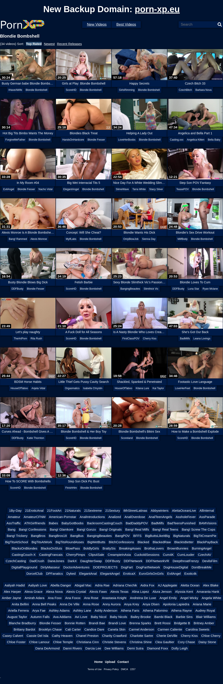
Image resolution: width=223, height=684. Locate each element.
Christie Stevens (114, 642)
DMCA (124, 669)
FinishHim (71, 487)
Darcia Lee (93, 648)
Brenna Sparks (140, 623)
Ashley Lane (82, 610)
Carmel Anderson (141, 629)
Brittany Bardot (24, 629)
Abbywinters (160, 510)
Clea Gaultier (164, 642)
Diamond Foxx (157, 648)
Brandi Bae (97, 623)
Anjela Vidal (38, 388)
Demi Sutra (135, 648)
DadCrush (36, 561)
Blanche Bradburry (22, 623)
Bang (11, 529)
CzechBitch (185, 89)
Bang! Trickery (17, 536)
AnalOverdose (134, 517)
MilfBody (182, 239)
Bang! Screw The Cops (198, 529)
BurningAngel (201, 548)
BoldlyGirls (91, 548)
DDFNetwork (133, 561)
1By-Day (15, 510)
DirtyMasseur (50, 567)
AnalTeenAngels (160, 517)
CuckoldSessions (146, 554)
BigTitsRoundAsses (70, 542)
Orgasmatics (72, 388)
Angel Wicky (189, 598)
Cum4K (168, 554)
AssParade (207, 517)
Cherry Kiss (149, 338)
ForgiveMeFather (15, 139)
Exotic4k (190, 573)
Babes (53, 523)
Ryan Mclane (210, 288)
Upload (110, 662)
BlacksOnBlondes (24, 548)
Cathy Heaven (62, 636)
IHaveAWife (15, 89)
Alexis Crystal (76, 591)
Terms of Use (95, 669)
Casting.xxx (176, 139)
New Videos (96, 24)
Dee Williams (114, 648)
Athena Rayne (181, 610)
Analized (114, 517)
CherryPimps (75, 554)
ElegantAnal (88, 573)
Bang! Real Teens (165, 529)
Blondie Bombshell (36, 89)
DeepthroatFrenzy (186, 561)
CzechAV (204, 554)
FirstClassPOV (131, 338)
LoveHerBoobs (126, 139)
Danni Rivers (72, 648)
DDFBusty (18, 288)
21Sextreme (93, 510)
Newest (49, 44)
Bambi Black (163, 617)
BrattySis (109, 548)
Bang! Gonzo (86, 529)
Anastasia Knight (114, 598)
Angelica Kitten (195, 139)
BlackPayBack (207, 542)
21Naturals (73, 510)
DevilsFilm (209, 561)
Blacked (143, 542)
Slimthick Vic (151, 288)
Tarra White (139, 189)
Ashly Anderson (106, 610)
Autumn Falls (40, 617)
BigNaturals (181, 536)
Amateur (14, 517)
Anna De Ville (69, 604)
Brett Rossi (163, 623)
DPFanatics (54, 573)
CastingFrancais (51, 554)
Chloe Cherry (210, 636)
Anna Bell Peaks (44, 604)
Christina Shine (141, 642)
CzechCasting (16, 561)
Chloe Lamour (39, 642)
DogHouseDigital (176, 567)
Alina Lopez (140, 591)
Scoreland (127, 438)
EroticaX (129, 573)
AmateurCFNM (35, 517)
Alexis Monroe (38, 239)
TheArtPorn (20, 338)
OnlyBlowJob (131, 239)
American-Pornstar (62, 517)
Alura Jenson (162, 591)
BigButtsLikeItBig (157, 536)
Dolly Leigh (180, 648)
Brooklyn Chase (50, 629)
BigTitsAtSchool (16, 542)
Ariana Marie (202, 604)
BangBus (77, 536)
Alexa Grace (34, 591)
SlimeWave (122, 189)
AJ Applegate (167, 585)
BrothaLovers (154, 548)
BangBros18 (58, 536)
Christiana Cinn (87, 642)
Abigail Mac (83, 585)
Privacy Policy (111, 669)
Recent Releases (69, 44)
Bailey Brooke (141, 617)
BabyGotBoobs (73, 523)
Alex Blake (210, 585)
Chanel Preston (87, 636)
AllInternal (206, 510)
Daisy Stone (207, 642)
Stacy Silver (156, 189)
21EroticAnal (34, 510)
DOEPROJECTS (105, 567)
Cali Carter (73, 629)
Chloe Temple (63, 642)
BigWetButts (96, 542)
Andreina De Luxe (143, 598)
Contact (123, 662)
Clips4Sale (96, 554)
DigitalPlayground (24, 567)
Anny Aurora (112, 604)
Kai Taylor (158, 388)
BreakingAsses (130, 548)
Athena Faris (130, 610)
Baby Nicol (98, 617)
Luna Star (193, 288)
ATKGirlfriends (34, 523)
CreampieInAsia (119, 554)
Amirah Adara (34, 598)
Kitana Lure (142, 388)
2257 (132, 669)
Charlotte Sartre (141, 636)
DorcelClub (34, 573)
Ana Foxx (55, 598)
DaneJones (56, 561)
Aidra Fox (147, 585)
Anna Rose (91, 604)
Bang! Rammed (18, 239)
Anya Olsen (151, 604)
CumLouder (185, 554)
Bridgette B (182, 623)
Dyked (71, 573)
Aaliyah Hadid (15, 585)
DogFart (127, 567)
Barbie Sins (184, 617)
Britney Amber (204, 623)
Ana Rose (91, 598)
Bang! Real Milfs (137, 529)
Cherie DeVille (167, 636)
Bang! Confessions (32, 529)
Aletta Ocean (190, 585)
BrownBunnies (177, 548)
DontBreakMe (201, 567)
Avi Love (81, 617)
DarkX (72, 561)
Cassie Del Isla (37, 636)
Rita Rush (36, 338)
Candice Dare (94, 629)
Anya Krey (131, 604)
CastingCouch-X (23, 554)
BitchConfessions (121, 542)
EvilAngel (8, 189)
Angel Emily (168, 598)
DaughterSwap (91, 561)
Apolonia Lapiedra (176, 604)
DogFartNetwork (148, 567)
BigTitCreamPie (205, 536)
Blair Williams (206, 617)
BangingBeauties (130, 288)
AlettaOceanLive (184, 510)
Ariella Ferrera (18, 610)
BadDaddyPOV (137, 523)
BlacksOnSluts (51, 548)
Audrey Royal (205, 610)
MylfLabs (71, 239)
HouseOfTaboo (19, 388)
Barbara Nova (203, 89)
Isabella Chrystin (92, 388)
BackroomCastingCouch (104, 523)
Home (98, 662)
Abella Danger (60, 585)
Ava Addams (62, 617)
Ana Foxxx (73, 598)
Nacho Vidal (46, 189)
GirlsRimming (127, 89)
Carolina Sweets (197, 629)
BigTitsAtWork (42, 542)
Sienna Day (148, 239)
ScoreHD (71, 89)
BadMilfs (185, 338)
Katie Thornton (35, 438)
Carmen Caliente (170, 629)
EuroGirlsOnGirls (151, 573)
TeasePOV (182, 189)
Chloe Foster (16, 642)
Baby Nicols (118, 617)
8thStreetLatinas (135, 510)
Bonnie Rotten (75, 623)
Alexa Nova (54, 591)
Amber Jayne (11, 598)
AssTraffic (14, 523)
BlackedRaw (162, 542)
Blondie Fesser (96, 139)
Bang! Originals (111, 529)
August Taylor (17, 617)
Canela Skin (116, 629)
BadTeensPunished (181, 523)
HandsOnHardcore (73, 139)
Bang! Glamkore (61, 529)
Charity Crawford (114, 636)
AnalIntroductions (92, 517)
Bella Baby (214, 139)
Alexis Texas (119, 591)
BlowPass (73, 548)
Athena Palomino (155, 610)
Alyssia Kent (184, 591)
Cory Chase (186, 642)
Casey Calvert (13, 636)
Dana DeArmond (47, 648)
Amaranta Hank (207, 591)
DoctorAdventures (76, 567)
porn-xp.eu (157, 9)
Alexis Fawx (98, 591)
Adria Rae (102, 585)
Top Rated (34, 44)
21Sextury (112, 510)
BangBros (38, 536)
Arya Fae (39, 610)
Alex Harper (12, 591)
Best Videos (126, 24)
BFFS (137, 536)
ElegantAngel (71, 189)
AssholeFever (186, 517)
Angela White (211, 598)
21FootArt (54, 510)
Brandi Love (117, 623)
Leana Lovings (201, 338)
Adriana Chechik (125, 585)
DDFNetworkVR (157, 561)
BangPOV (122, 536)
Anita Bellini (20, 604)
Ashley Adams (59, 610)
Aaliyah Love (37, 585)
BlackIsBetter (183, 542)
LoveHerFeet (182, 388)
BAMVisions (208, 523)
